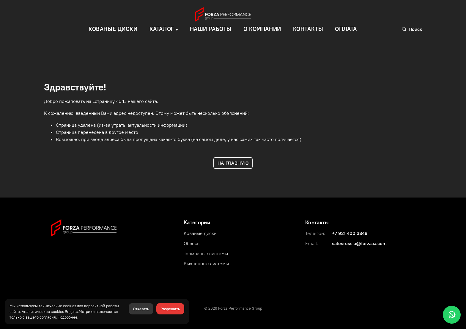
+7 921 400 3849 (350, 233)
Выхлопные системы (206, 264)
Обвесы (192, 243)
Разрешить (170, 308)
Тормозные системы (206, 253)
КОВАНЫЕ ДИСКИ (113, 28)
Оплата (346, 28)
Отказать (141, 308)
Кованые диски (200, 233)
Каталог (161, 28)
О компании (262, 28)
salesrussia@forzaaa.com (359, 243)
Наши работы (211, 28)
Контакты (308, 28)
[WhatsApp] (452, 315)
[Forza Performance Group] (83, 227)
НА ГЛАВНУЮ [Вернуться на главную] (233, 163)
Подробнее (67, 317)
